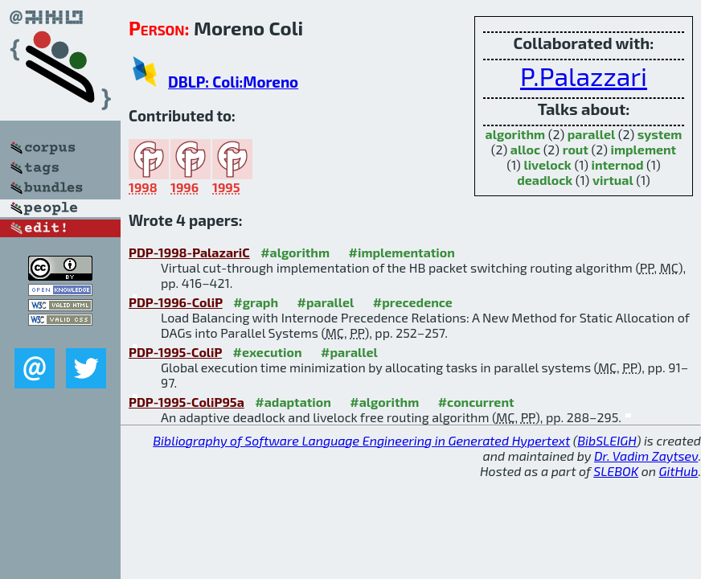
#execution (267, 351)
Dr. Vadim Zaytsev (646, 455)
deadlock (544, 179)
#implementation (402, 252)
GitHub (679, 470)
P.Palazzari (583, 75)
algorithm (516, 134)
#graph (255, 302)
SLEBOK (615, 470)
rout (575, 149)
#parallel (326, 302)
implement (644, 149)
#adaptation (293, 401)
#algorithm (295, 252)
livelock (547, 164)
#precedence (413, 302)
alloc (525, 149)
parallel (591, 134)
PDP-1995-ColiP (175, 351)
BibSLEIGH (606, 440)
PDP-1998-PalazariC (189, 252)
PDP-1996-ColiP (176, 302)
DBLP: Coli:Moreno (233, 81)
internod (617, 164)
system (660, 134)
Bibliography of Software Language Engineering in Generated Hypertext (361, 440)
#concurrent (476, 401)
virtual (612, 179)
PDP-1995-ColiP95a (186, 401)
